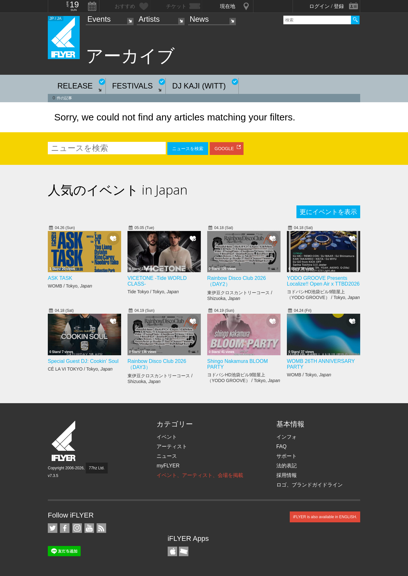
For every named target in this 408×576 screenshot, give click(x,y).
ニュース (167, 456)
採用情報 (286, 475)
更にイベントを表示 (328, 211)
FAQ (281, 446)
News (199, 19)
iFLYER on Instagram (77, 528)
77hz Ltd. (97, 468)
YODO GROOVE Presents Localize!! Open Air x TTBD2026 (323, 281)
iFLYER (64, 441)
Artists (149, 19)
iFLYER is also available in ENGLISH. (325, 517)
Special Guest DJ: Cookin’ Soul (83, 361)
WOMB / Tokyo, (70, 285)
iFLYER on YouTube (89, 528)
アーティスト (172, 446)
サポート (286, 456)
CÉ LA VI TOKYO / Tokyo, (80, 369)
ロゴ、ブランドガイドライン (309, 485)
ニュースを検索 (187, 148)
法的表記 (286, 465)
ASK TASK (60, 278)
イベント (167, 437)
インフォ (286, 437)
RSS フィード (101, 528)
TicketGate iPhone (183, 551)
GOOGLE (224, 148)
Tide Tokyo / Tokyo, (153, 291)
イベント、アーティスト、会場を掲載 (200, 475)
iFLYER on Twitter (52, 528)
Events (99, 19)
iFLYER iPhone (172, 551)
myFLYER (168, 465)
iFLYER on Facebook (64, 528)
